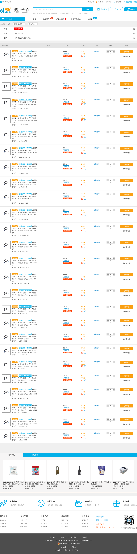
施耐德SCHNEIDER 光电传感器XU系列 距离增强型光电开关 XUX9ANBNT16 (24, 118)
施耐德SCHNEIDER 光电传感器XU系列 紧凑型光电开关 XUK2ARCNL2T (24, 196)
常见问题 (64, 526)
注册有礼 (101, 1)
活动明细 (85, 526)
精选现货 (46, 19)
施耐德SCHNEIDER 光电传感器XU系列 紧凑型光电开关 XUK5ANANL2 (24, 182)
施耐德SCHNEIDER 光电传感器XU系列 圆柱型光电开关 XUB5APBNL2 (24, 378)
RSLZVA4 (85, 13)
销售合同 (23, 526)
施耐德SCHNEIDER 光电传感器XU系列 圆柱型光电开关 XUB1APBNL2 (24, 435)
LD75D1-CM (70, 13)
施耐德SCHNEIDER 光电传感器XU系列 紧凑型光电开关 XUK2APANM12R (24, 228)
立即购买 (126, 51)
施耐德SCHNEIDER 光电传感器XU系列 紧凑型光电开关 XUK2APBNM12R (24, 212)
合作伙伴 (63, 547)
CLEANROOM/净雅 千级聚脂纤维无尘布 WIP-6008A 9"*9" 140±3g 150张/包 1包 (13, 484)
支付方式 (23, 520)
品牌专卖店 (60, 19)
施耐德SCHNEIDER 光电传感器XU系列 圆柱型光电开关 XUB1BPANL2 (24, 408)
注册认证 (3, 523)
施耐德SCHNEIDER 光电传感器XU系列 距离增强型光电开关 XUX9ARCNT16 (24, 86)
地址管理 (64, 523)
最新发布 (35, 455)
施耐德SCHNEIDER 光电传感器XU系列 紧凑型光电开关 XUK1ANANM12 (24, 293)
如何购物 (3, 520)
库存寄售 (44, 526)
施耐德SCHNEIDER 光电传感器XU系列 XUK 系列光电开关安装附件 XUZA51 (24, 54)
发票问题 (23, 523)
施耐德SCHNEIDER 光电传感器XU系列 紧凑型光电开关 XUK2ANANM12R (24, 260)
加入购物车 (126, 56)
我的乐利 (91, 1)
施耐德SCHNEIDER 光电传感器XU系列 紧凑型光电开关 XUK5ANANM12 (24, 166)
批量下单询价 (76, 19)
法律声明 (63, 537)
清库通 (90, 19)
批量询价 (3, 526)
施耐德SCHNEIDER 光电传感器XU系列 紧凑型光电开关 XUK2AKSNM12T (24, 277)
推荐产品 (11, 455)
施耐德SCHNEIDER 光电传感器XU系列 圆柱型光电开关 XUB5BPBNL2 (24, 336)
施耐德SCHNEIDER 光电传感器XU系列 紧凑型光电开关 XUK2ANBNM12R (24, 244)
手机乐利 (118, 1)
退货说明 (85, 523)
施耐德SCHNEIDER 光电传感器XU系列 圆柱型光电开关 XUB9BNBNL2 (24, 323)
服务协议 (73, 537)
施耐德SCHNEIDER (25, 51)
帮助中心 (108, 1)
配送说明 (85, 520)
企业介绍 (52, 537)
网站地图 (84, 537)
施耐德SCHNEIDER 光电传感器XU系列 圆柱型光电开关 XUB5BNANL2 (24, 364)
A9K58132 (46, 13)
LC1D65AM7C (37, 13)
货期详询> (97, 51)
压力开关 (32, 24)
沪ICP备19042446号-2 (85, 540)
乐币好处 (44, 520)
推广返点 (44, 523)
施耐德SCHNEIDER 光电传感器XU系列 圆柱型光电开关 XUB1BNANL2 (24, 421)
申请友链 (73, 547)
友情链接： (58, 550)
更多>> (77, 550)
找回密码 (64, 520)
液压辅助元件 (18, 24)
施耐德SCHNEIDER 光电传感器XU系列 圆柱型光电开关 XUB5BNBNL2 (24, 350)
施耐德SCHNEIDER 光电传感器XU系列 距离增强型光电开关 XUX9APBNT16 (24, 102)
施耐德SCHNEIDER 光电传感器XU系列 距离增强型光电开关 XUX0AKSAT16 (24, 134)
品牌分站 (67, 550)
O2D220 (62, 13)
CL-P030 (78, 13)
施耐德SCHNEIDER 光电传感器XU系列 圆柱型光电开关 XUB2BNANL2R (24, 392)
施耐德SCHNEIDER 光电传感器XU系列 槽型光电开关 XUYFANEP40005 (24, 70)
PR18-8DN (54, 13)
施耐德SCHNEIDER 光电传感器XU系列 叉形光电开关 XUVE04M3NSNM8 (24, 150)
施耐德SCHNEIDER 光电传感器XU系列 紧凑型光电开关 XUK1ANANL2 (24, 309)
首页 (34, 19)
